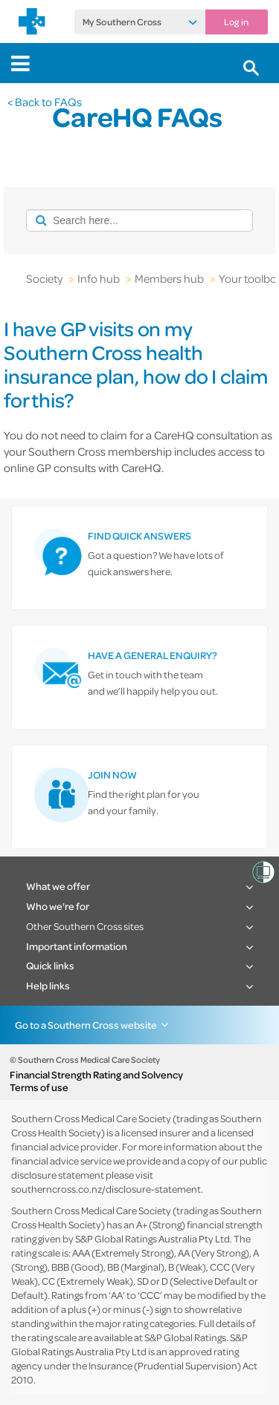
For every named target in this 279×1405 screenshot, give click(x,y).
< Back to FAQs (44, 102)
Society (44, 278)
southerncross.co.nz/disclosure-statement (106, 1189)
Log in (236, 22)
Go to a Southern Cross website (86, 1025)
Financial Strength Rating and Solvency (96, 1074)
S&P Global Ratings (185, 1337)
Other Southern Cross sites (85, 926)
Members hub (169, 278)
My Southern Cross (122, 22)
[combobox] (134, 220)
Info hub (98, 278)
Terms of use (39, 1087)
